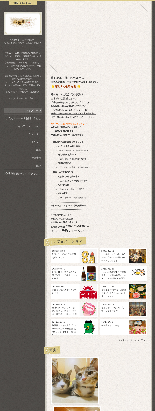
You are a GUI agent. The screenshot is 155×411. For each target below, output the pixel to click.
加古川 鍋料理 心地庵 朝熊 (99, 397)
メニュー (36, 142)
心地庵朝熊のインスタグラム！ (23, 173)
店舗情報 (36, 157)
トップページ (33, 110)
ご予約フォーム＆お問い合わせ (23, 118)
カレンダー (34, 134)
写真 (38, 149)
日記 (38, 165)
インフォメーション (29, 126)
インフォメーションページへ (132, 340)
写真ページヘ (140, 376)
